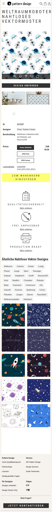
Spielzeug (30, 290)
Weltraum (8, 266)
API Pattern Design (33, 462)
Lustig (40, 266)
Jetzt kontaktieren (26, 505)
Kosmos (18, 290)
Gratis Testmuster (32, 471)
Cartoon (20, 266)
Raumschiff (43, 276)
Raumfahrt (41, 295)
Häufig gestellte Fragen (11, 476)
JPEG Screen (25, 160)
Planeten (8, 295)
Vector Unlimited (25, 147)
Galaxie (7, 276)
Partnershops (7, 467)
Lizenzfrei (21, 167)
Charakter (28, 280)
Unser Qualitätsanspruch (11, 462)
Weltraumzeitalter (11, 299)
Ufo (41, 285)
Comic (42, 290)
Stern (26, 271)
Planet (7, 271)
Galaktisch (19, 276)
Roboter (40, 280)
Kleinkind (28, 299)
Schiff (31, 276)
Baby (6, 285)
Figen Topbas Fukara (26, 129)
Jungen (19, 295)
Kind (6, 280)
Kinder (31, 266)
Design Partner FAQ (9, 490)
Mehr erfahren (26, 208)
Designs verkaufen (9, 485)
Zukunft (7, 290)
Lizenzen (5, 471)
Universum (30, 285)
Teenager (37, 271)
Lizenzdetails (8, 167)
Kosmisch (17, 285)
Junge (16, 271)
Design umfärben (26, 85)
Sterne (30, 295)
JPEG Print (25, 154)
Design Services (32, 467)
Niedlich (15, 280)
